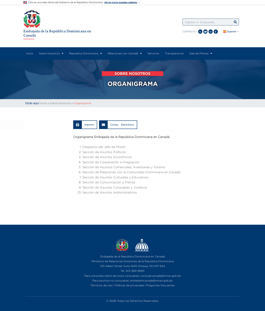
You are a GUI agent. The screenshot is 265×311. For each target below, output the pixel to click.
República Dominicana (85, 53)
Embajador (35, 165)
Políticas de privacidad (129, 285)
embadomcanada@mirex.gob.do (151, 280)
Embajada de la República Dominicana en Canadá (57, 33)
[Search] (235, 22)
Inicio (29, 53)
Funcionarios (37, 173)
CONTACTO (189, 31)
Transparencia (174, 53)
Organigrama (37, 156)
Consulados (36, 191)
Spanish (229, 31)
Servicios (153, 53)
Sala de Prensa (200, 53)
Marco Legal (36, 182)
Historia (33, 147)
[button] (85, 124)
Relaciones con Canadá (125, 53)
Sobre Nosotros (51, 53)
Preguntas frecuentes (160, 285)
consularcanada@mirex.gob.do (160, 275)
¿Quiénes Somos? (41, 138)
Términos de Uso (101, 285)
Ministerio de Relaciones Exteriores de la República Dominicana (132, 261)
